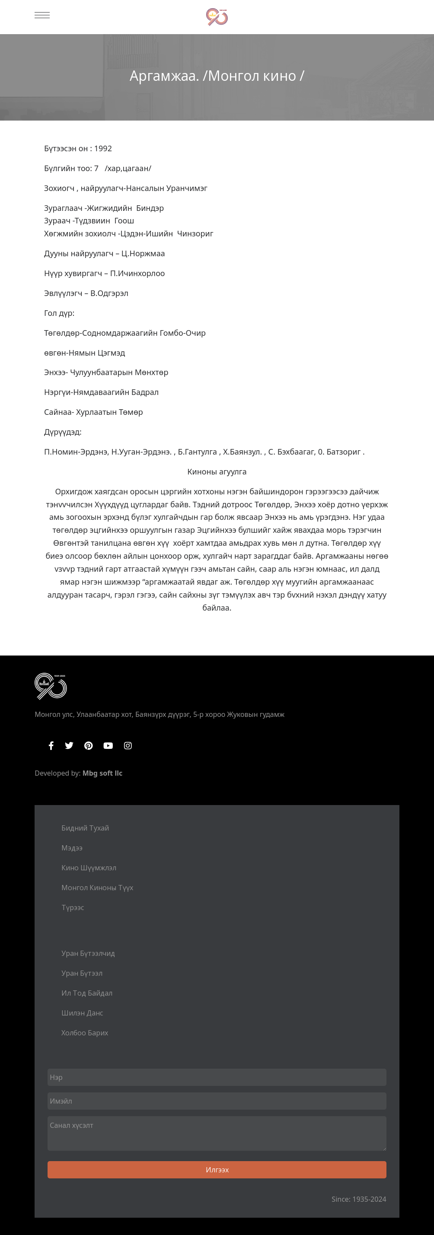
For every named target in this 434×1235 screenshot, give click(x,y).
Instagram (128, 746)
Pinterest (88, 746)
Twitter (69, 746)
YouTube (108, 746)
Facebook (51, 746)
